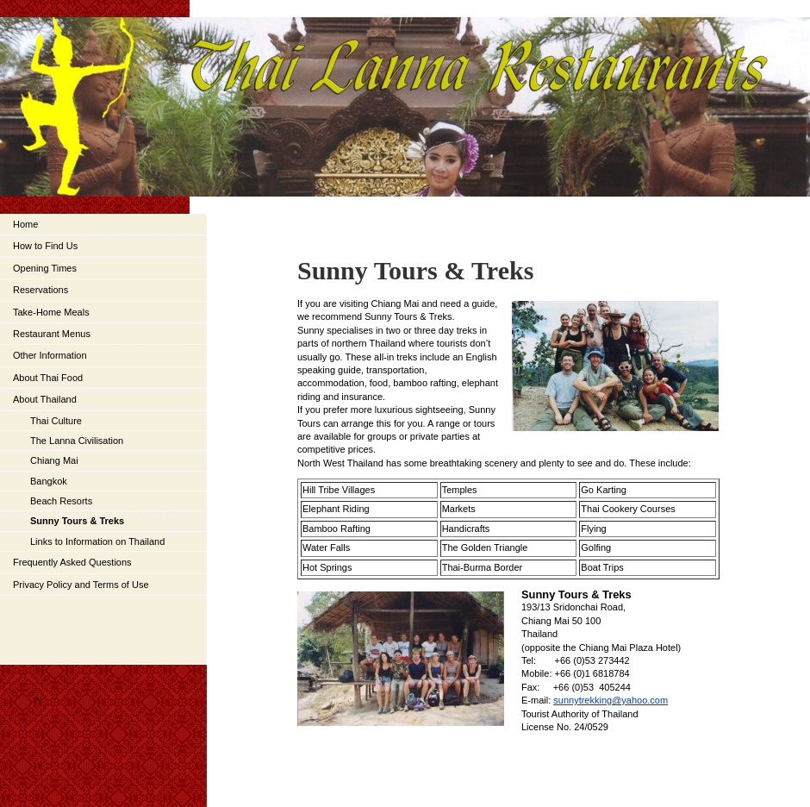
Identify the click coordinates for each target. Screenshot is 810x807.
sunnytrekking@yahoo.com (610, 700)
